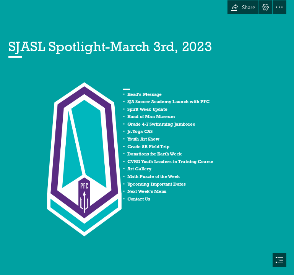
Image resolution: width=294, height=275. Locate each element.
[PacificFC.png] (84, 159)
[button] (242, 7)
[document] (147, 137)
